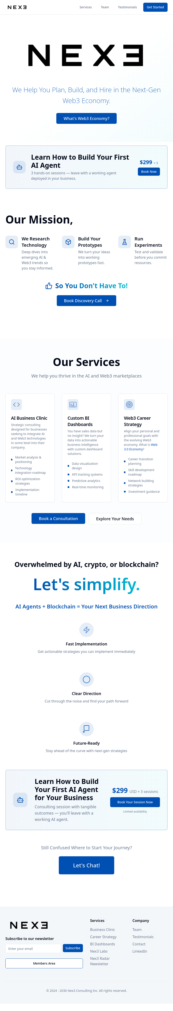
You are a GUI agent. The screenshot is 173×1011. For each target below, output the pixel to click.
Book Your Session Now (135, 802)
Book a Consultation (58, 518)
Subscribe (73, 948)
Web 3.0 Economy (140, 446)
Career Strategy (103, 936)
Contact (139, 944)
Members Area (44, 963)
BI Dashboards (102, 944)
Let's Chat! (86, 865)
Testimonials (127, 7)
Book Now (149, 172)
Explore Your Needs (115, 518)
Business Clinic (102, 929)
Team (105, 7)
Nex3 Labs (99, 951)
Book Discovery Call (86, 301)
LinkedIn (139, 951)
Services (86, 7)
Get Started (155, 7)
